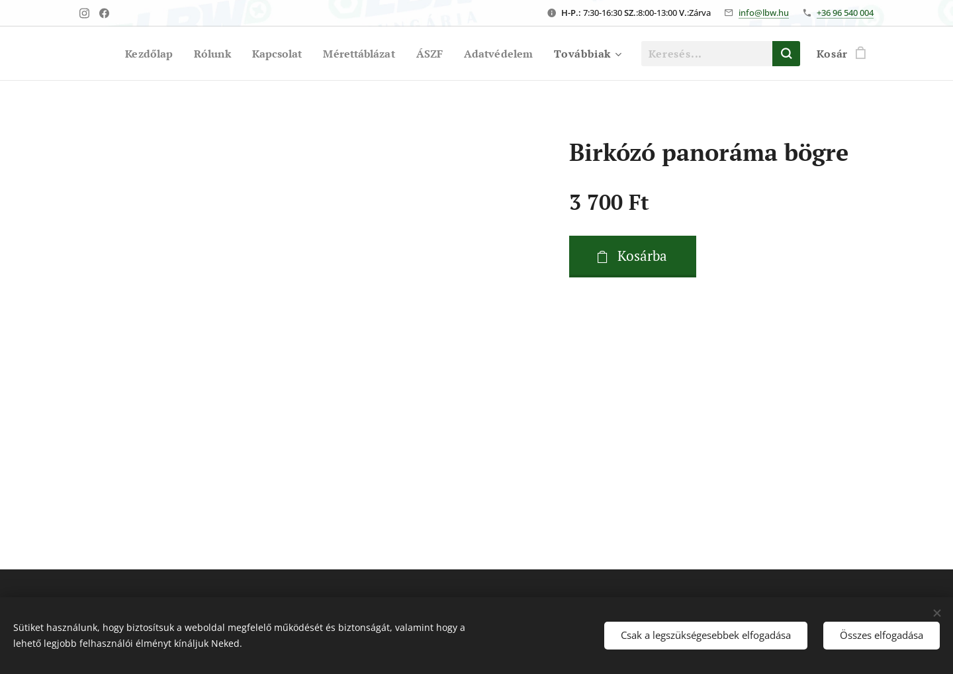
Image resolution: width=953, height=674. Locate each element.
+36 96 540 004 (845, 13)
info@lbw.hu (764, 13)
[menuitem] (136, 53)
